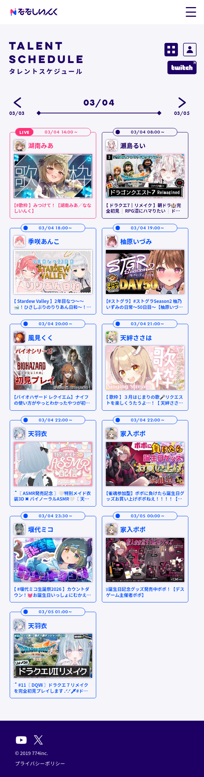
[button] (190, 11)
